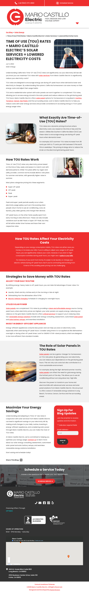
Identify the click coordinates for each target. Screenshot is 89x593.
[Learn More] (24, 3)
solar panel (40, 98)
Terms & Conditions (41, 585)
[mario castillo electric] (38, 25)
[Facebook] (21, 460)
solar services (44, 76)
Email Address (63, 430)
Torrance (9, 101)
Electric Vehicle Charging (18, 299)
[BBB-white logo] (35, 524)
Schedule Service (44, 482)
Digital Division (55, 590)
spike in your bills (66, 256)
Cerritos (79, 98)
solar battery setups (22, 320)
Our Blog (9, 33)
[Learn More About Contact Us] (39, 503)
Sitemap (52, 585)
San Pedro (24, 101)
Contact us (32, 440)
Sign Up (63, 441)
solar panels (44, 373)
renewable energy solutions (20, 317)
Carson (17, 101)
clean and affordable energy (60, 309)
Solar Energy (20, 33)
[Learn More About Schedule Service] (64, 3)
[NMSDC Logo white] (57, 524)
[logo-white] (23, 498)
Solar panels (11, 309)
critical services (49, 314)
